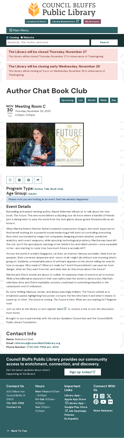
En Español (71, 418)
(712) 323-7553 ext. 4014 (43, 347)
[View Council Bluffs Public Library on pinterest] (96, 403)
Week (103, 100)
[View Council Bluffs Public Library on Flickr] (110, 403)
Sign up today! (80, 372)
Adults (32, 193)
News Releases (103, 410)
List (80, 100)
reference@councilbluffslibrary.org (37, 343)
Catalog (14, 37)
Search (104, 42)
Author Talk (41, 189)
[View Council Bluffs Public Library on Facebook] (96, 397)
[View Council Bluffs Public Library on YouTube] (103, 403)
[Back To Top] (62, 431)
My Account (92, 21)
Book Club (56, 189)
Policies (69, 414)
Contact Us (13, 407)
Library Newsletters (63, 21)
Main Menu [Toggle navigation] (19, 30)
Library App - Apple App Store (75, 397)
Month (91, 100)
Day (114, 100)
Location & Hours (36, 21)
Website (28, 37)
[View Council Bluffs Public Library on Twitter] (109, 397)
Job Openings (77, 411)
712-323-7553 (15, 403)
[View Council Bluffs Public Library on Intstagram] (102, 397)
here (60, 309)
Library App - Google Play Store (75, 405)
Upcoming (67, 100)
